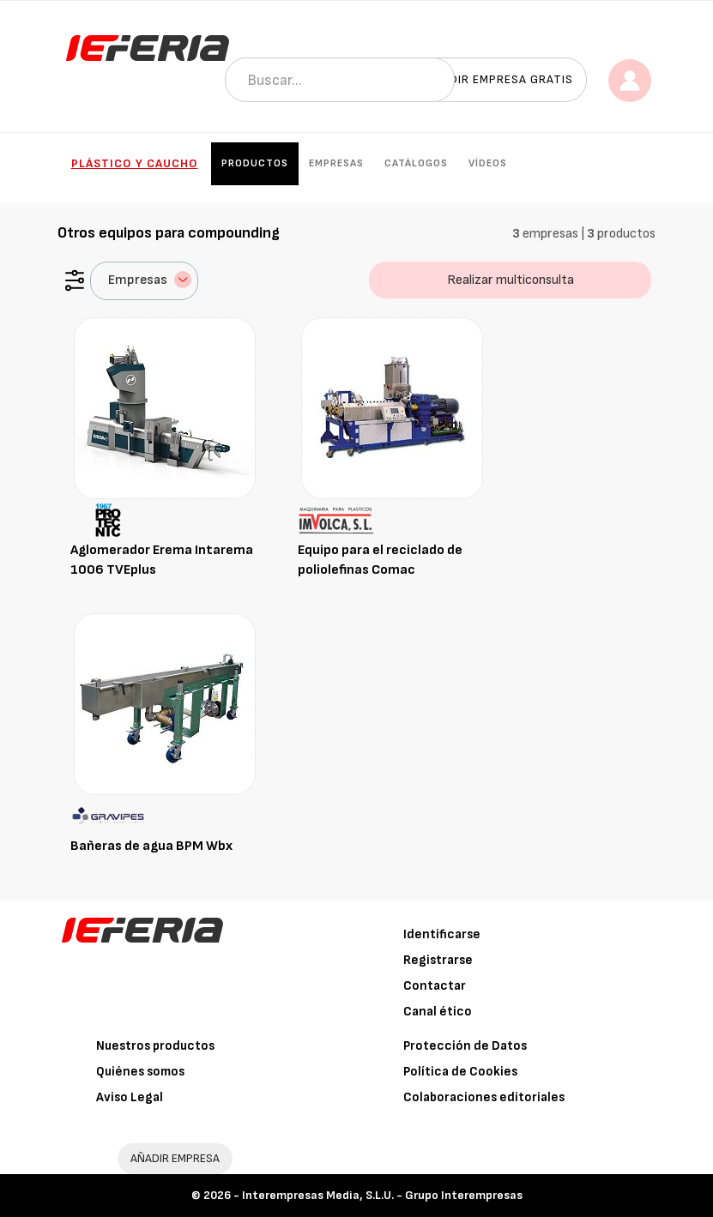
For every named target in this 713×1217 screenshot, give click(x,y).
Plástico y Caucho (134, 163)
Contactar (434, 986)
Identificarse (441, 934)
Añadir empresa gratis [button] (499, 79)
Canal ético (437, 1011)
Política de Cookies (460, 1071)
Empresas (336, 163)
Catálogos (416, 163)
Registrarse (438, 960)
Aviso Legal (129, 1097)
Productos (254, 163)
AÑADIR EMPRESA (175, 1158)
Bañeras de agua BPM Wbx (151, 846)
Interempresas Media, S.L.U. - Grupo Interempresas (382, 1195)
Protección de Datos (465, 1046)
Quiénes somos (140, 1071)
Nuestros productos (155, 1046)
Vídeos (487, 163)
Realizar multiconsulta (510, 280)
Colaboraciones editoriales (484, 1097)
